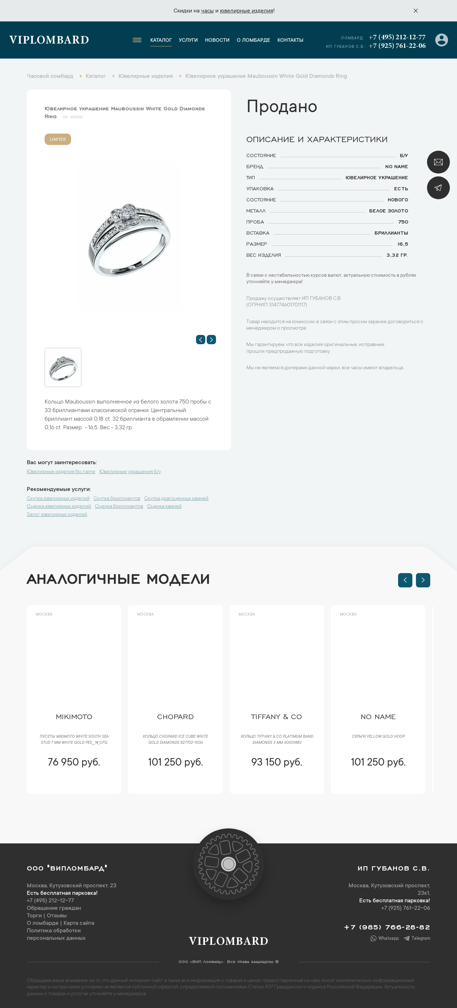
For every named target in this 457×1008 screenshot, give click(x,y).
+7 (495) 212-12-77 (397, 37)
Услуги (188, 41)
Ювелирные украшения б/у (130, 472)
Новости (217, 41)
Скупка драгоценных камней (176, 499)
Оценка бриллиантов (119, 507)
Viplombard (49, 41)
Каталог (161, 41)
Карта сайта (79, 923)
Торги (34, 916)
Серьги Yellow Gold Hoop (378, 737)
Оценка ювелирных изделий (59, 507)
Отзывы (57, 916)
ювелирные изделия (246, 11)
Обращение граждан (54, 908)
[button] (200, 339)
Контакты (290, 41)
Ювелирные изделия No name (61, 472)
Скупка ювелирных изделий (58, 499)
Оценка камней (164, 507)
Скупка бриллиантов (117, 499)
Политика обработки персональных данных (56, 935)
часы (207, 11)
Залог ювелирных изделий (57, 515)
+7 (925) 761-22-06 (397, 46)
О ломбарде (253, 41)
